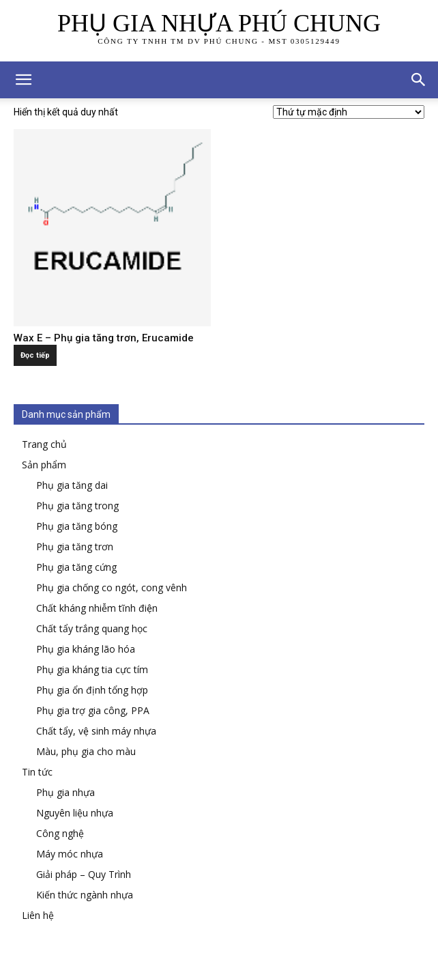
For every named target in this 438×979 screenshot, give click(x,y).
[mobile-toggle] (23, 79)
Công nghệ (60, 833)
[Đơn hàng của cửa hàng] (348, 112)
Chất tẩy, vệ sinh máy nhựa (96, 730)
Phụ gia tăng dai (72, 485)
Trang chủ (44, 444)
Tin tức (37, 771)
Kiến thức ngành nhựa (84, 894)
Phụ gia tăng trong (77, 505)
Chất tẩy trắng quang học (91, 628)
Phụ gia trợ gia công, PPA (92, 710)
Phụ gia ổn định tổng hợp (92, 689)
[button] (419, 79)
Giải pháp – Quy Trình (83, 874)
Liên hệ (38, 915)
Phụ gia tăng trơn (74, 546)
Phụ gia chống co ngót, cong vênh (111, 587)
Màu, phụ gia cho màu (86, 751)
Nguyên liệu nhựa (74, 812)
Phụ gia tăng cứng (76, 567)
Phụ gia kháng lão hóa (85, 648)
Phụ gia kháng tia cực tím (92, 669)
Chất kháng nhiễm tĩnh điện (97, 607)
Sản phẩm (44, 464)
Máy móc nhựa (69, 853)
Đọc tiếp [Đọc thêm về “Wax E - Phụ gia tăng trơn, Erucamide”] (35, 355)
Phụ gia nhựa (65, 792)
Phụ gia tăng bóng (76, 526)
